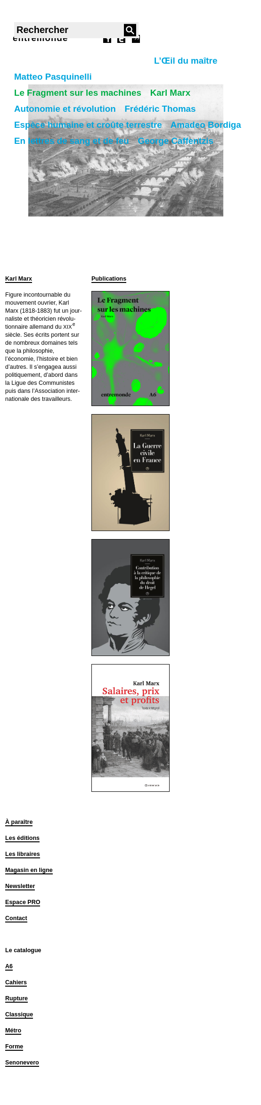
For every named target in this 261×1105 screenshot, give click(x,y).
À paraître (19, 822)
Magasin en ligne (29, 870)
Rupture (16, 998)
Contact (16, 918)
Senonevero (22, 1062)
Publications (108, 278)
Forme (14, 1046)
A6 (9, 966)
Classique (19, 1014)
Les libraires (22, 854)
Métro (13, 1030)
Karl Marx (18, 278)
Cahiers (16, 982)
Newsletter (20, 886)
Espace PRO (22, 902)
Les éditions (22, 838)
